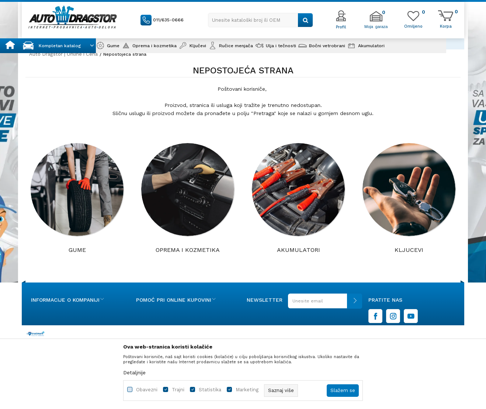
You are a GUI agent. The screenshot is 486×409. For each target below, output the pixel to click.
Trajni (178, 389)
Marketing (247, 389)
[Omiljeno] (413, 26)
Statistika (210, 389)
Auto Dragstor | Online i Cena (63, 54)
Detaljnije (134, 372)
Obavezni (146, 389)
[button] (260, 20)
